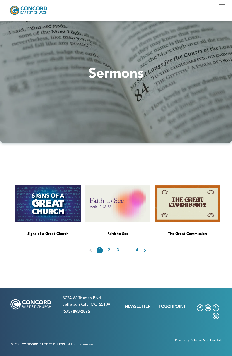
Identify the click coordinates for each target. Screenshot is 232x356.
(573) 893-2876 (76, 312)
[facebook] (200, 308)
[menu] (222, 6)
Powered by (182, 340)
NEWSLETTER (137, 307)
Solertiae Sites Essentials (206, 340)
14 (136, 250)
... (127, 250)
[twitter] (216, 308)
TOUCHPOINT (172, 307)
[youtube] (208, 308)
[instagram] (216, 316)
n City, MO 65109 (94, 305)
